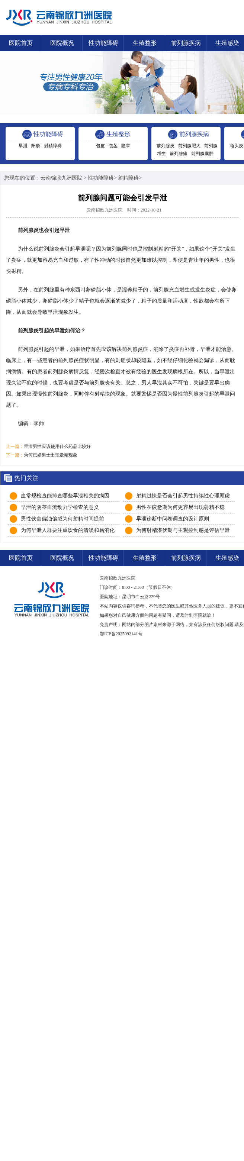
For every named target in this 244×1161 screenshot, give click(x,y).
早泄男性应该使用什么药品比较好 (57, 446)
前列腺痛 (178, 153)
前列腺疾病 (186, 43)
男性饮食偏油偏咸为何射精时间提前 (62, 519)
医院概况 (62, 43)
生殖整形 (145, 43)
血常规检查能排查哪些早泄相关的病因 (65, 496)
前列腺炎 (165, 145)
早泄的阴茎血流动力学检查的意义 (60, 507)
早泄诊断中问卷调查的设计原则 (172, 519)
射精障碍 (53, 145)
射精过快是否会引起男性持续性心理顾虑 (183, 496)
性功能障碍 (103, 43)
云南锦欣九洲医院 (61, 178)
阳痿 (35, 145)
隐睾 (125, 145)
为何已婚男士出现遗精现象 (50, 455)
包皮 (100, 145)
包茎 (113, 145)
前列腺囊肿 (202, 153)
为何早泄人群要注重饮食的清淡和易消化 (68, 530)
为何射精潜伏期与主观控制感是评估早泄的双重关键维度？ (183, 531)
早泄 (23, 145)
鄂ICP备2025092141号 (121, 633)
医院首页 (21, 43)
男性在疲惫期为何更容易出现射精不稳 (180, 507)
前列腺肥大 (189, 145)
